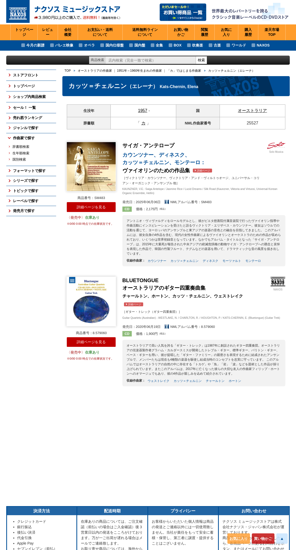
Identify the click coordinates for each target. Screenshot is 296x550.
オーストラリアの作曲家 (95, 70)
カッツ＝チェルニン (231, 70)
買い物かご (263, 538)
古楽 (217, 45)
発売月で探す (24, 211)
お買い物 (181, 32)
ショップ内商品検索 (29, 97)
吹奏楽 (197, 45)
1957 (142, 110)
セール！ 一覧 (24, 107)
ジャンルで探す (25, 128)
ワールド (239, 45)
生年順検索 (20, 153)
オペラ (89, 45)
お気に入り (238, 538)
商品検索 (97, 60)
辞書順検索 (20, 147)
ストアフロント (25, 75)
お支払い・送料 (100, 32)
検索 (201, 60)
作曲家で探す (24, 138)
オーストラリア (252, 110)
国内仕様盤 (115, 45)
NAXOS (263, 45)
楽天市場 (272, 32)
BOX (177, 45)
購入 (248, 32)
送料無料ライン (145, 32)
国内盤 (139, 45)
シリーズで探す (25, 180)
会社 (67, 32)
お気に (226, 32)
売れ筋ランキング (27, 118)
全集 (159, 45)
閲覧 (204, 32)
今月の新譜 (35, 45)
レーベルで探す (25, 201)
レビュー (47, 32)
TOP (67, 70)
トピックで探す (25, 191)
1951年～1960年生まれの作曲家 (139, 70)
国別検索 (19, 159)
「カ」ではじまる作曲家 (184, 70)
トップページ (24, 32)
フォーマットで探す (29, 171)
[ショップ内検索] (151, 60)
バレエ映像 (64, 45)
